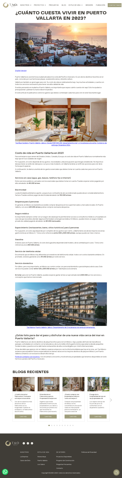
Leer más (23, 416)
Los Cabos (41, 464)
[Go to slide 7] (65, 425)
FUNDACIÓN (100, 5)
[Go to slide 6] (62, 425)
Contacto (59, 468)
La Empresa (24, 457)
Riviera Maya (42, 457)
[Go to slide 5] (59, 425)
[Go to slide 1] (49, 425)
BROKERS (89, 5)
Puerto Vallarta (42, 460)
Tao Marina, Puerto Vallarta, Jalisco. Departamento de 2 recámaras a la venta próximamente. (61, 327)
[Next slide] (111, 400)
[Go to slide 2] (51, 425)
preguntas (54, 5)
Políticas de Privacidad (88, 452)
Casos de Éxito (25, 460)
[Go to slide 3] (54, 425)
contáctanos (115, 5)
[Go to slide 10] (73, 425)
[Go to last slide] (11, 400)
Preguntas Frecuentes (64, 464)
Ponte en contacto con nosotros (27, 357)
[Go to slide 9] (70, 425)
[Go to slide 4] (57, 425)
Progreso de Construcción (65, 460)
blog (64, 5)
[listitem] (24, 399)
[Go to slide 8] (67, 425)
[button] (26, 5)
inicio (15, 5)
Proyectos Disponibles (64, 457)
